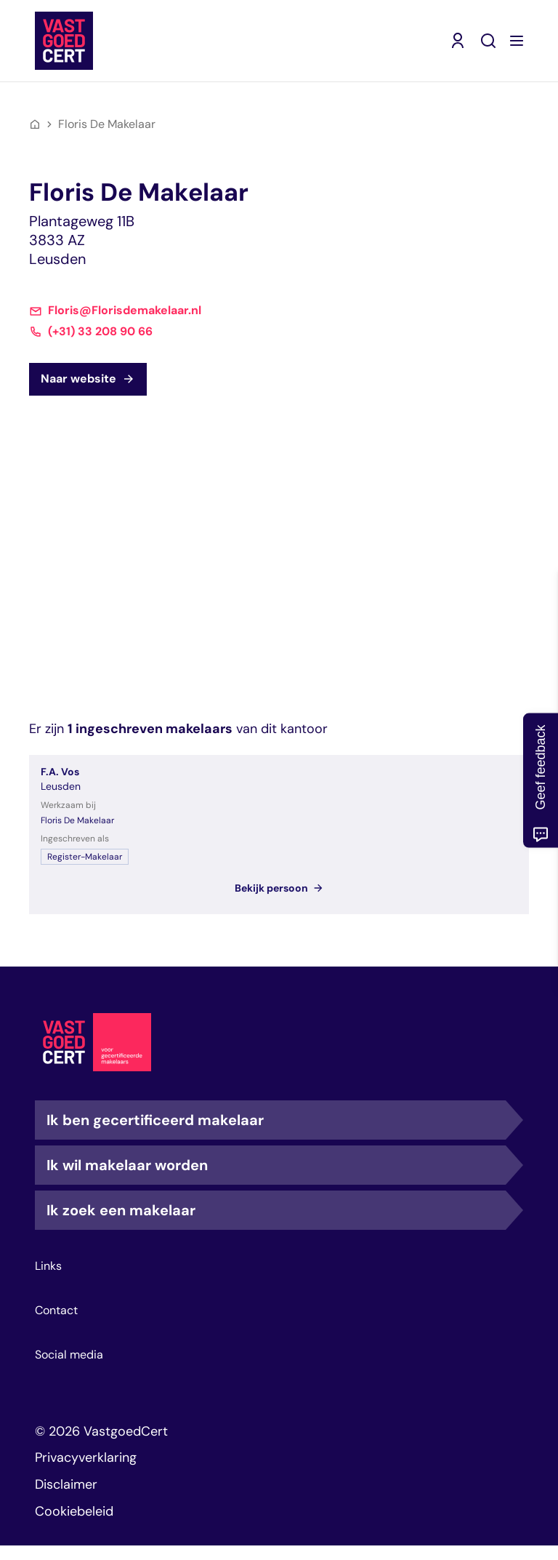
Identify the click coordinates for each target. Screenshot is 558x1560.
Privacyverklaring (86, 1457)
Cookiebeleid (74, 1511)
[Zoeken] (488, 40)
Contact (56, 1310)
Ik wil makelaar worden (276, 1165)
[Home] (35, 124)
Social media (69, 1355)
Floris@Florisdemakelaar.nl (124, 310)
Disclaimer (66, 1484)
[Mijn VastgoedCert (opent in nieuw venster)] (457, 40)
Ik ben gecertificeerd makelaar (276, 1120)
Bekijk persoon (279, 888)
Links (48, 1266)
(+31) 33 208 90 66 (100, 331)
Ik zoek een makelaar (276, 1210)
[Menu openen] (516, 40)
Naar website (88, 378)
